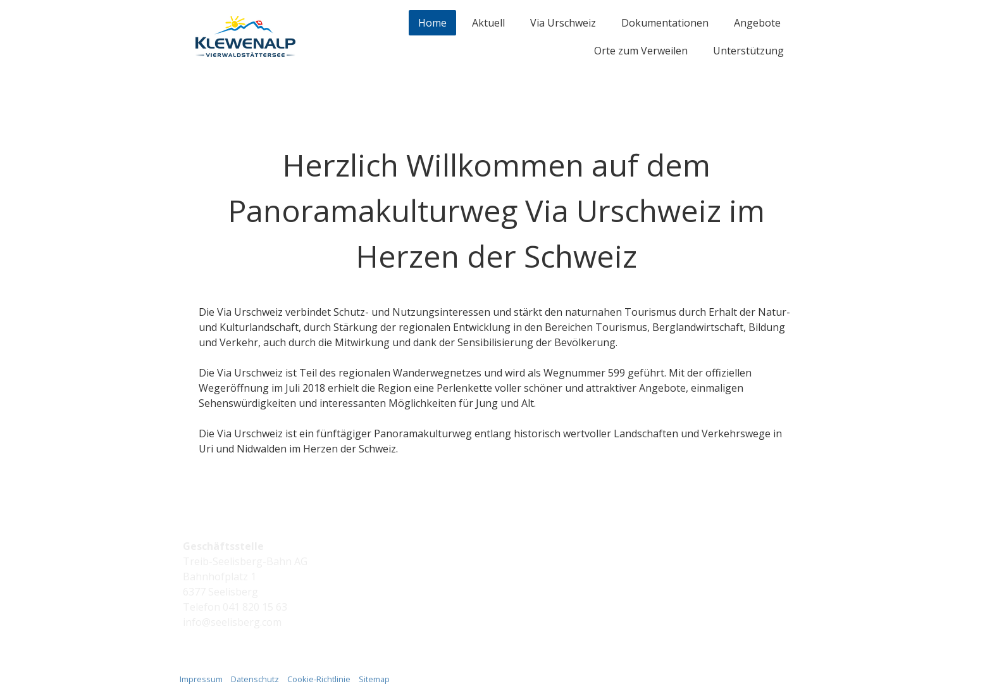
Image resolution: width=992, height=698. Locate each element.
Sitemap (374, 679)
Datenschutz (255, 679)
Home (432, 23)
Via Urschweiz (563, 23)
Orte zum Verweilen (641, 51)
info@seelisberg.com (232, 622)
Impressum (201, 679)
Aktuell (488, 23)
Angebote (757, 23)
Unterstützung (748, 51)
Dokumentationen (665, 23)
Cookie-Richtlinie (318, 679)
